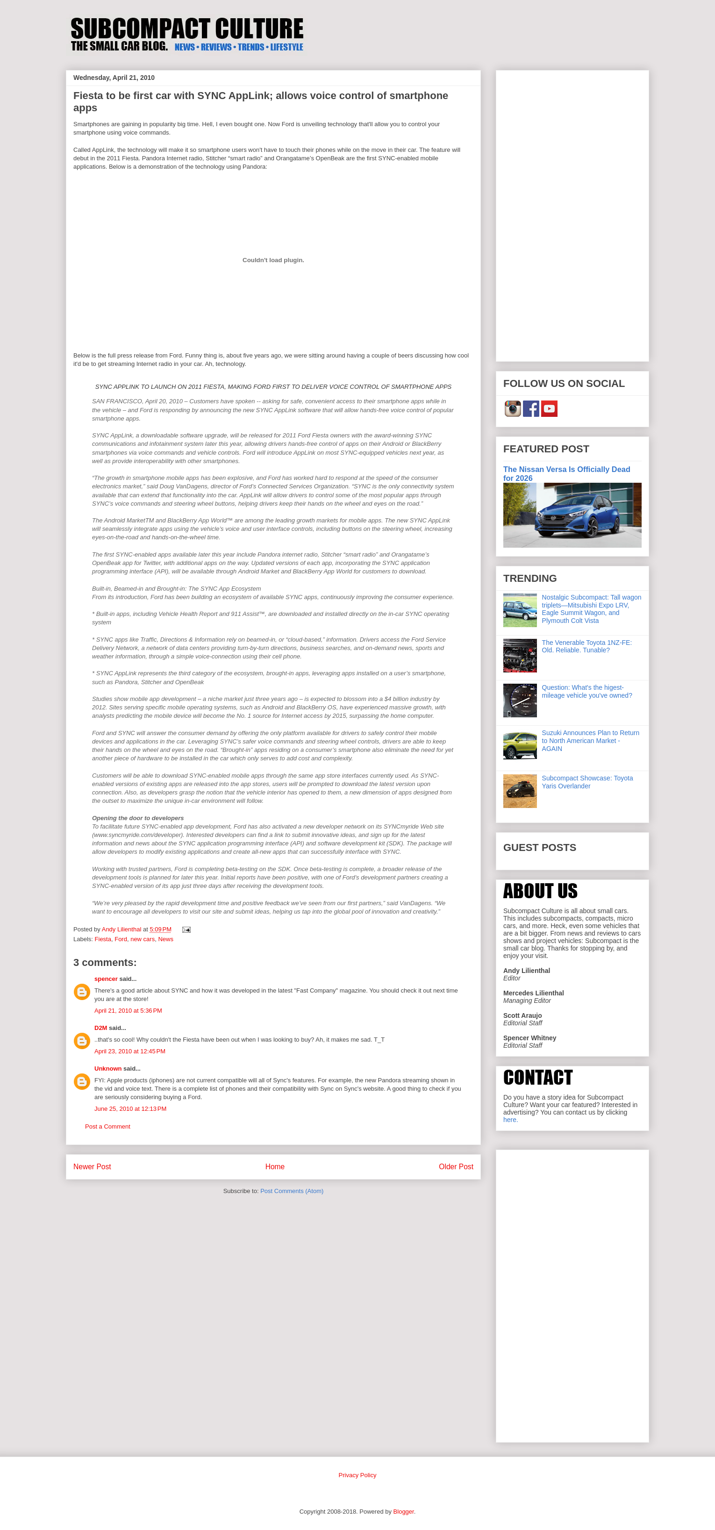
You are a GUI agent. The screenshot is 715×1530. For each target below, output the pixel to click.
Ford (120, 939)
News (165, 939)
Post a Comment (107, 1126)
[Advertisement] (572, 214)
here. (510, 1119)
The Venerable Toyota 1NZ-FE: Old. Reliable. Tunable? (587, 646)
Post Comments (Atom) (291, 1190)
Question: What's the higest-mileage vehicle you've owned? (587, 691)
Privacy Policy (358, 1475)
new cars (142, 939)
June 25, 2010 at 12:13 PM (130, 1108)
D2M (100, 1027)
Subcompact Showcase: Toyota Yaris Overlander (587, 782)
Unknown (108, 1068)
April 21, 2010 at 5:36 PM (128, 1010)
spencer (106, 978)
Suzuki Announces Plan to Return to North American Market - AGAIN (591, 740)
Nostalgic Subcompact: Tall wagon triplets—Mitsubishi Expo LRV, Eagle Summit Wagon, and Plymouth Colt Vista (592, 608)
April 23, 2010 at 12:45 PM (129, 1051)
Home (275, 1167)
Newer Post (92, 1167)
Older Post (456, 1167)
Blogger (403, 1511)
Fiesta (103, 939)
